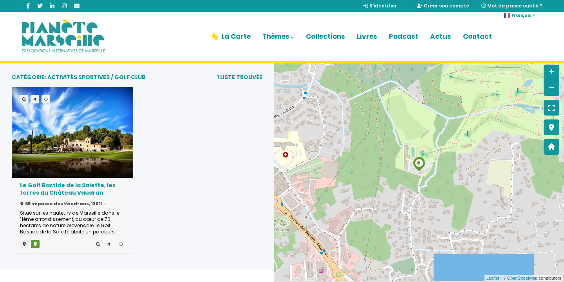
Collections (325, 36)
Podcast (403, 36)
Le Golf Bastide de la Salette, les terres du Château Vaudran (68, 189)
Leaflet (492, 278)
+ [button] (551, 72)
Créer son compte (443, 5)
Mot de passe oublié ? (511, 5)
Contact (477, 36)
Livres (367, 36)
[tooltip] (98, 244)
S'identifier (380, 5)
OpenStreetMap (522, 278)
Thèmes (278, 36)
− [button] (551, 88)
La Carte (231, 36)
